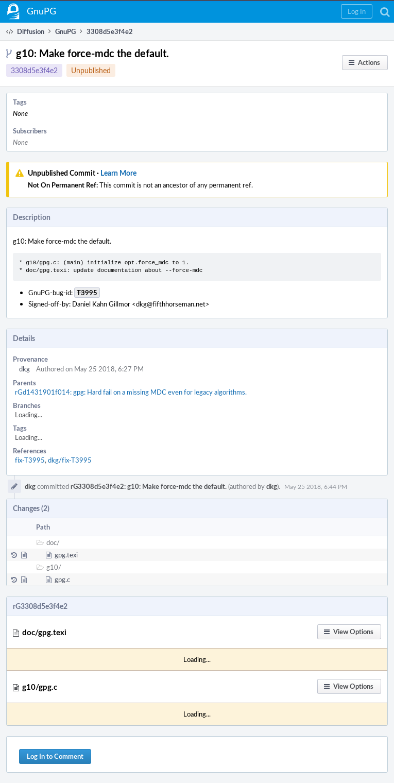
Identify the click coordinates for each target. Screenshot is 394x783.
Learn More (118, 173)
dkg (24, 368)
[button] (356, 11)
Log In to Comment (55, 756)
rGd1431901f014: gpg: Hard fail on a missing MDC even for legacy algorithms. (131, 392)
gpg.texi (66, 554)
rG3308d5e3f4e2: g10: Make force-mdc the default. (149, 486)
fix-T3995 (30, 460)
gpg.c (62, 579)
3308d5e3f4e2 (34, 70)
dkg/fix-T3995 (70, 460)
